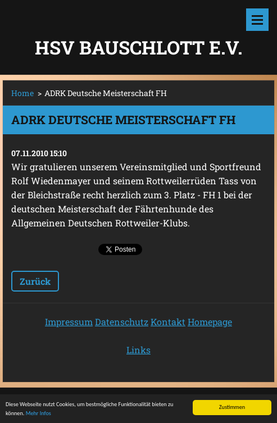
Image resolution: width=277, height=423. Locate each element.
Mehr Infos (38, 413)
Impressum (69, 322)
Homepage (210, 322)
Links (138, 350)
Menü (257, 19)
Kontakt (168, 322)
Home (22, 93)
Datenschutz (121, 322)
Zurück (35, 281)
